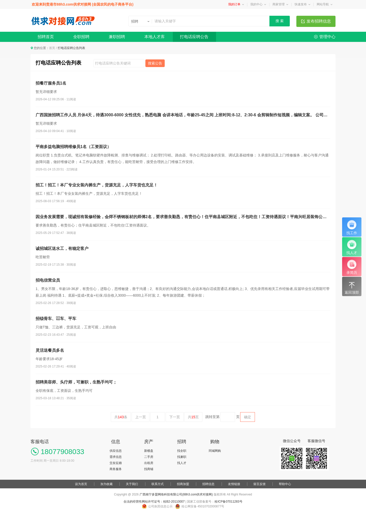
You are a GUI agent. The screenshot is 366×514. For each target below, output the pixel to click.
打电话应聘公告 (194, 37)
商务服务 (116, 469)
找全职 (181, 451)
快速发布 (301, 4)
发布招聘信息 (319, 21)
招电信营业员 (48, 280)
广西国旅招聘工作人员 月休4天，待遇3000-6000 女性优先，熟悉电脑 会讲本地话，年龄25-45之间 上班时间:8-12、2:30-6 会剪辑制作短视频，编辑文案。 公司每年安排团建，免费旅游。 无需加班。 (183, 115)
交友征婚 (116, 463)
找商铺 (148, 469)
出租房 (148, 463)
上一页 (140, 417)
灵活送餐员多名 (50, 350)
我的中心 (256, 4)
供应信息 (116, 451)
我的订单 (234, 4)
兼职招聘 (117, 37)
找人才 (181, 463)
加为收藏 (106, 484)
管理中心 (327, 37)
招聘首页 (46, 37)
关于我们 (132, 484)
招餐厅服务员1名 (51, 83)
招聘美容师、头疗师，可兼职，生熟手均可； (76, 382)
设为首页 (81, 484)
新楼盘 (148, 451)
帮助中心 (285, 484)
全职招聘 (81, 37)
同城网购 (215, 451)
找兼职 (181, 457)
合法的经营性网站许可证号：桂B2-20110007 (154, 501)
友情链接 (234, 484)
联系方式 (157, 484)
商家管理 (278, 4)
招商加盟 (183, 484)
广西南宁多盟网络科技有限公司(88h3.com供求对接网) (176, 494)
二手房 (148, 457)
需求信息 (116, 457)
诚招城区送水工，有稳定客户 (62, 248)
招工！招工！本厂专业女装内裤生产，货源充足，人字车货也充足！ (97, 185)
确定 (247, 417)
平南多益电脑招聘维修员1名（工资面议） (73, 146)
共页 (193, 417)
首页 (52, 48)
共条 (120, 417)
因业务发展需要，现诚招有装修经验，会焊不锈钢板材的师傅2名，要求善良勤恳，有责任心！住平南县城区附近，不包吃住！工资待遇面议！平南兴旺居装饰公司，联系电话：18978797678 (183, 217)
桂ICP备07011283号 (228, 501)
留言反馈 (259, 484)
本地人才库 (154, 37)
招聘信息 (208, 484)
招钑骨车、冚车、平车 (56, 318)
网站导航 (323, 4)
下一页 (174, 417)
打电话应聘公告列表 (58, 63)
